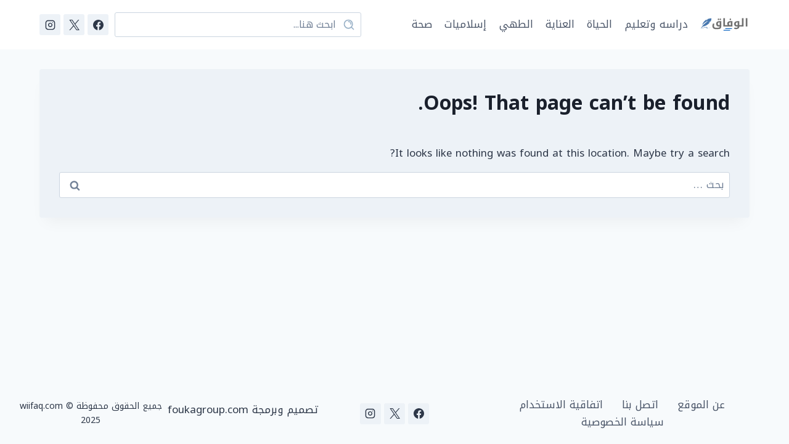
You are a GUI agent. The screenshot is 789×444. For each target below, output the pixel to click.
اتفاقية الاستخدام (561, 405)
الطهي (516, 24)
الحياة (599, 24)
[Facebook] (98, 24)
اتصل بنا (640, 405)
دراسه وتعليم (656, 24)
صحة (422, 24)
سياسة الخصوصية (622, 422)
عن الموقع (701, 405)
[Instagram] (49, 24)
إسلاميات (465, 24)
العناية (560, 24)
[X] (73, 24)
